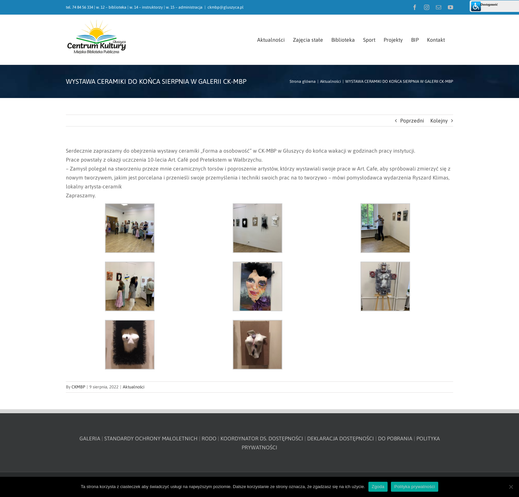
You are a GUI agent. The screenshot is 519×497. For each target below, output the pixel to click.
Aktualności (133, 386)
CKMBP (78, 386)
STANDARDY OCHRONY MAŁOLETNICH (151, 438)
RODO (209, 438)
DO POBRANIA (395, 438)
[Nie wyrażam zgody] (510, 486)
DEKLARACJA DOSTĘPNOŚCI (340, 438)
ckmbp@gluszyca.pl (226, 7)
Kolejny (439, 121)
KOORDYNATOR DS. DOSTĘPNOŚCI (261, 438)
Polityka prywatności (414, 486)
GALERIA (89, 438)
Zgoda (378, 486)
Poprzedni (412, 121)
